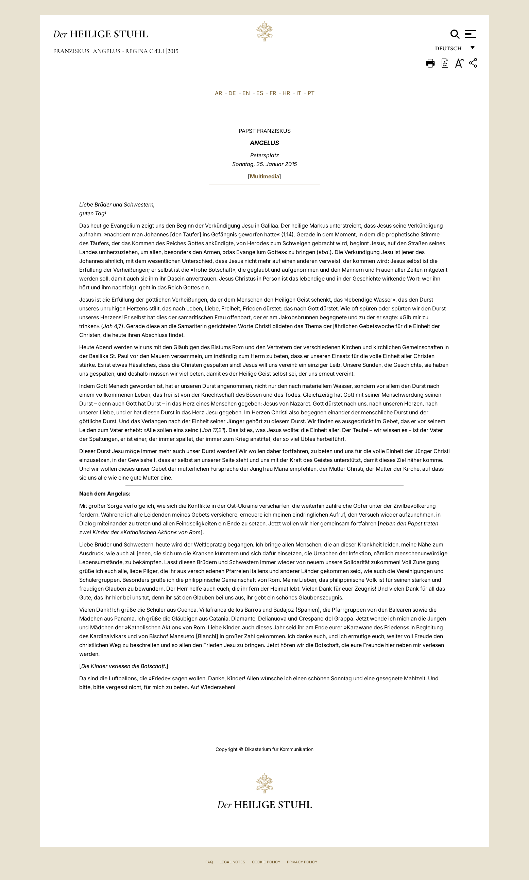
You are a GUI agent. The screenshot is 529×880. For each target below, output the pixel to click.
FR (273, 93)
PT (311, 93)
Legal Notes (232, 862)
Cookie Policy (266, 862)
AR (218, 93)
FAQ (209, 862)
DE (232, 93)
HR (286, 93)
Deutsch (450, 50)
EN (246, 93)
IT (298, 93)
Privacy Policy (302, 862)
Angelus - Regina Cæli (129, 51)
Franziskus (72, 51)
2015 (173, 51)
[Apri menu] (469, 34)
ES (259, 93)
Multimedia (264, 176)
